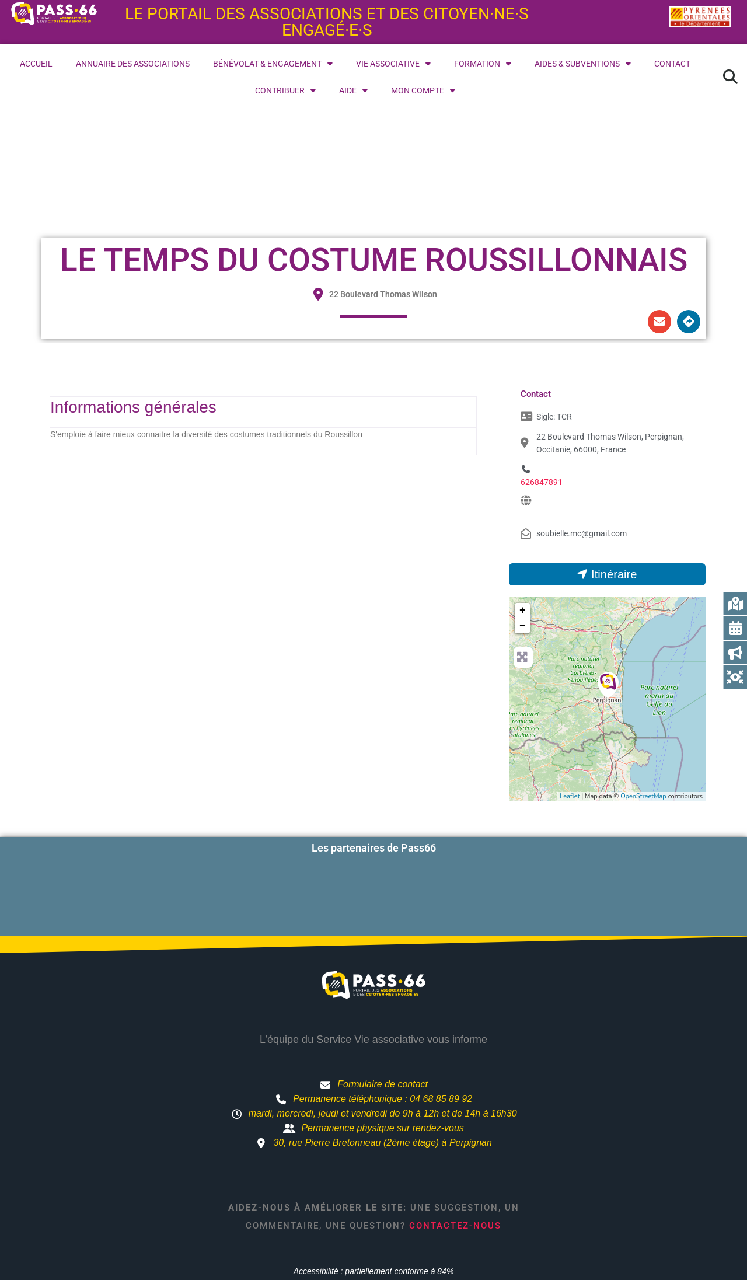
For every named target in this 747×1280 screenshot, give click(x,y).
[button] (730, 77)
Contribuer (285, 90)
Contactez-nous (455, 1174)
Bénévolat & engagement (273, 64)
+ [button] (522, 611)
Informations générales (133, 407)
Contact (672, 63)
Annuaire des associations (133, 63)
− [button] (522, 626)
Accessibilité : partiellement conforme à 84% (374, 1219)
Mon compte (423, 90)
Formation (482, 64)
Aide (353, 90)
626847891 (542, 482)
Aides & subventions (583, 64)
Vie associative (393, 64)
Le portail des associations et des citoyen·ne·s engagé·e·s (327, 22)
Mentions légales (491, 1240)
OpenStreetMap (643, 796)
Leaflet (570, 796)
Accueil (36, 63)
